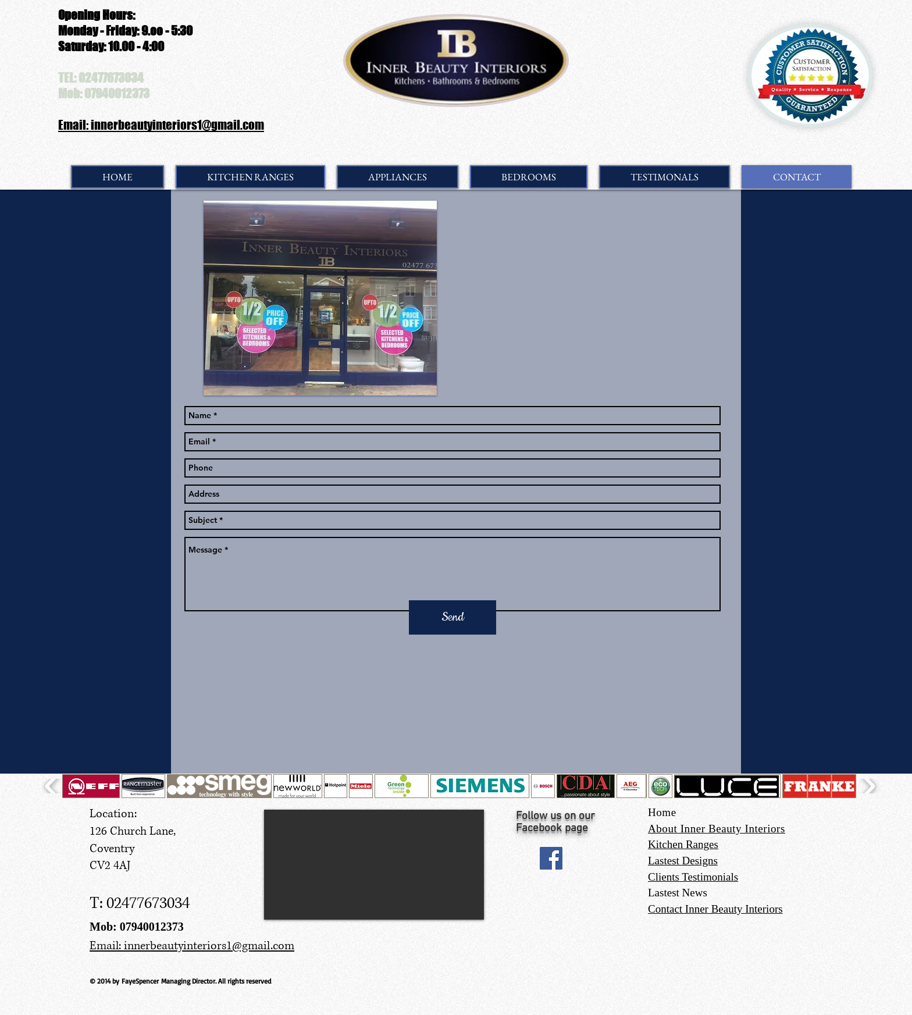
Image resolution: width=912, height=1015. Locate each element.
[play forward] (868, 786)
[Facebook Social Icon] (551, 858)
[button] (91, 786)
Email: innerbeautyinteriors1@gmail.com (161, 124)
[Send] (452, 617)
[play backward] (52, 786)
